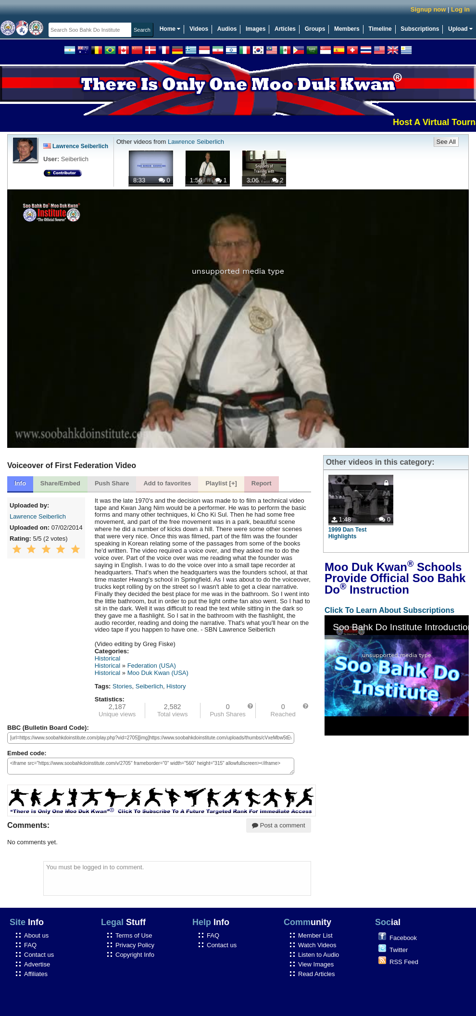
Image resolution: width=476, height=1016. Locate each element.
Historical (107, 658)
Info (20, 483)
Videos (198, 28)
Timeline (379, 28)
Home (170, 28)
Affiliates (36, 974)
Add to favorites (167, 483)
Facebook (403, 937)
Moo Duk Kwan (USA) (157, 672)
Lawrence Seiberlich (75, 146)
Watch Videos (317, 945)
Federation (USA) (151, 665)
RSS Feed (403, 961)
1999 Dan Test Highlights (347, 533)
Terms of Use (133, 935)
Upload (460, 28)
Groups (315, 28)
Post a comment (278, 825)
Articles (285, 28)
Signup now (428, 9)
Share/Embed (60, 483)
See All (446, 141)
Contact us (39, 954)
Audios (227, 28)
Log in (460, 9)
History (176, 686)
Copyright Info (134, 954)
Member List (315, 935)
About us (36, 935)
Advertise (37, 964)
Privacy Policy (134, 945)
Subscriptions (420, 28)
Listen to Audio (318, 954)
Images (255, 28)
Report (261, 483)
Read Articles (316, 974)
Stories (122, 686)
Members (347, 28)
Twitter (398, 949)
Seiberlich (149, 686)
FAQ (30, 945)
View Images (316, 964)
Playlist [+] (221, 483)
